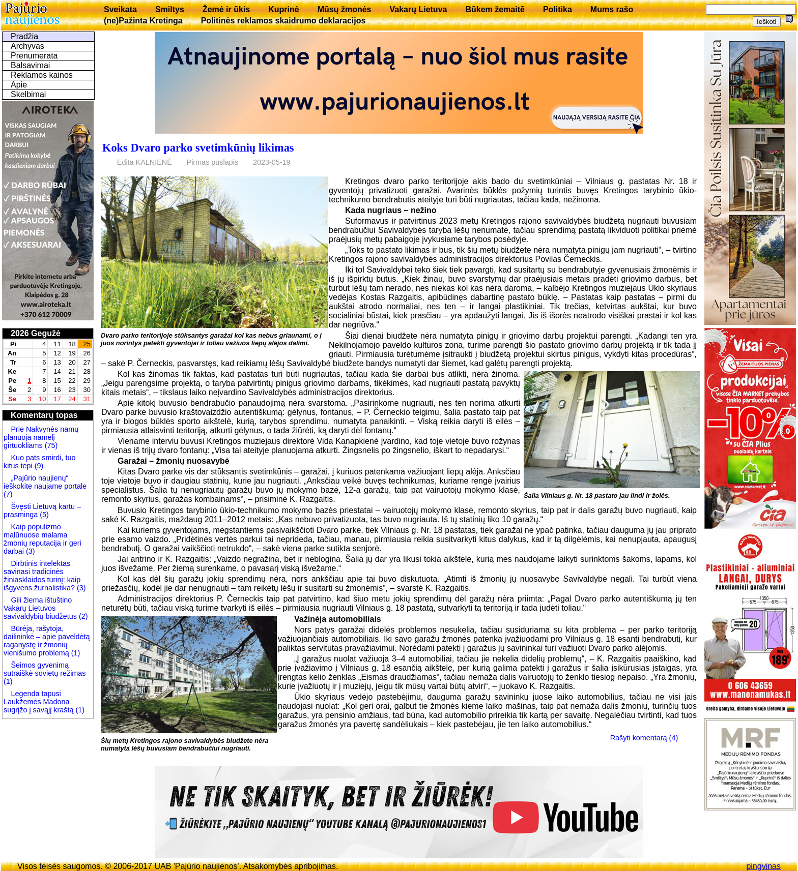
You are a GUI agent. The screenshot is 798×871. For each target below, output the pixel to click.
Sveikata (120, 9)
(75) (50, 445)
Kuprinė (283, 9)
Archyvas (27, 46)
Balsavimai (30, 65)
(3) (29, 551)
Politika (557, 9)
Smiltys (169, 9)
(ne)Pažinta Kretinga (143, 20)
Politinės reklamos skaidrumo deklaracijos (283, 20)
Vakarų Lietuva (418, 9)
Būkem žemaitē (495, 9)
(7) (8, 494)
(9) (38, 466)
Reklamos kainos (42, 75)
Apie (19, 84)
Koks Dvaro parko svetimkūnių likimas (198, 147)
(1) (74, 653)
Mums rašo (611, 9)
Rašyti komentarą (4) (644, 738)
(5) (43, 514)
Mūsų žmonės (345, 9)
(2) (82, 616)
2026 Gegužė (36, 333)
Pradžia (24, 36)
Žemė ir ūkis (226, 9)
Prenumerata (34, 55)
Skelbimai (28, 94)
